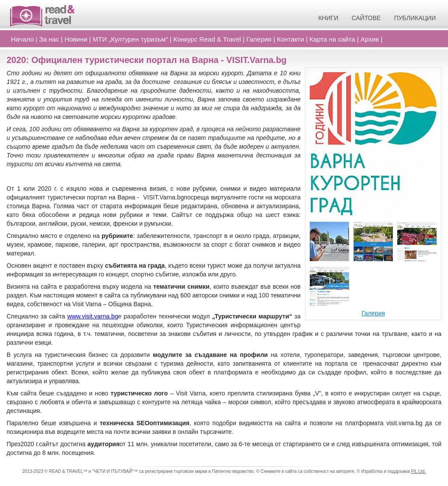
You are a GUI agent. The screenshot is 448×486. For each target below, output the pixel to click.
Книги (328, 17)
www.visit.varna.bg (92, 316)
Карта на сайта (332, 39)
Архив (369, 39)
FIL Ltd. (418, 471)
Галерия (259, 39)
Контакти (290, 39)
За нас (49, 39)
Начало (22, 39)
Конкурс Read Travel (207, 39)
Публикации (415, 17)
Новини (75, 39)
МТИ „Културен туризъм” (130, 39)
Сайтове (366, 17)
